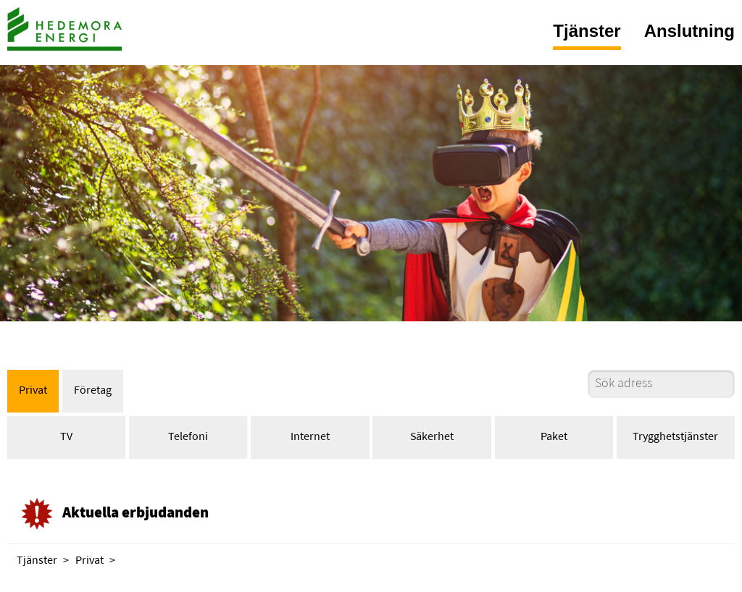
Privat (33, 391)
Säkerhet (432, 437)
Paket (554, 437)
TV (66, 437)
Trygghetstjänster (675, 437)
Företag (93, 391)
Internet (310, 437)
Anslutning (689, 31)
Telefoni (188, 437)
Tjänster (586, 31)
